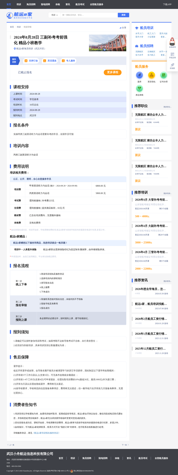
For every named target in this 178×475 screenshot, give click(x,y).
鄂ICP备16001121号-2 (62, 471)
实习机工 (151, 55)
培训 (19, 4)
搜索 (123, 15)
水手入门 (139, 33)
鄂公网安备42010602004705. (82, 471)
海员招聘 (31, 4)
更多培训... (167, 193)
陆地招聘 (45, 4)
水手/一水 (163, 52)
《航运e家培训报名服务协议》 (46, 433)
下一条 (125, 445)
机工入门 (151, 33)
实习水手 (139, 55)
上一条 (11, 445)
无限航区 (139, 52)
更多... (163, 37)
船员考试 (80, 4)
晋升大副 (163, 33)
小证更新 (151, 37)
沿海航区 (151, 52)
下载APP (167, 4)
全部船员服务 (96, 4)
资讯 (67, 4)
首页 (9, 4)
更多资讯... (167, 281)
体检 (57, 4)
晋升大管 (139, 37)
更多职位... (167, 107)
